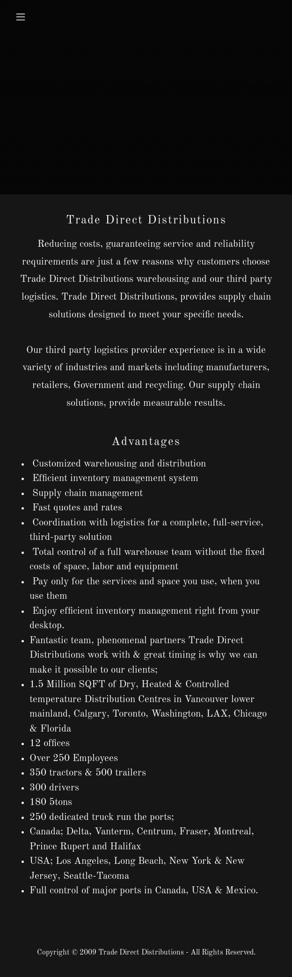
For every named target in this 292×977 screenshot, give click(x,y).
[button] (42, 16)
